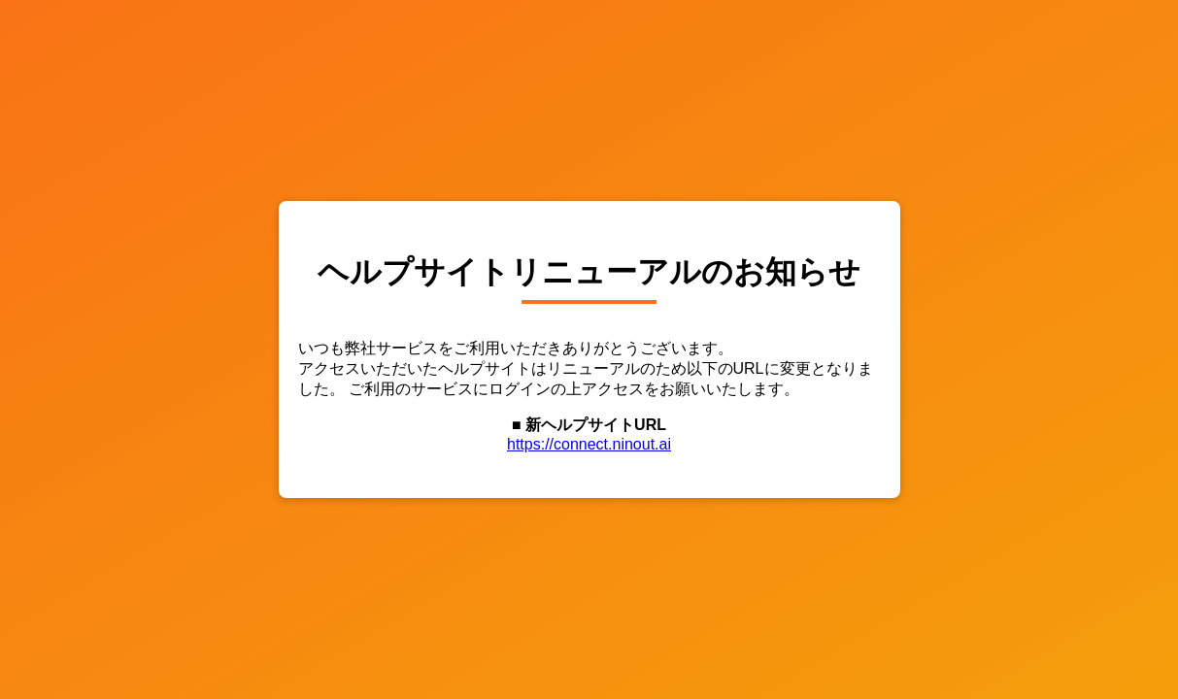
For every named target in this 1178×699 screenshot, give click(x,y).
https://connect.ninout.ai (589, 444)
